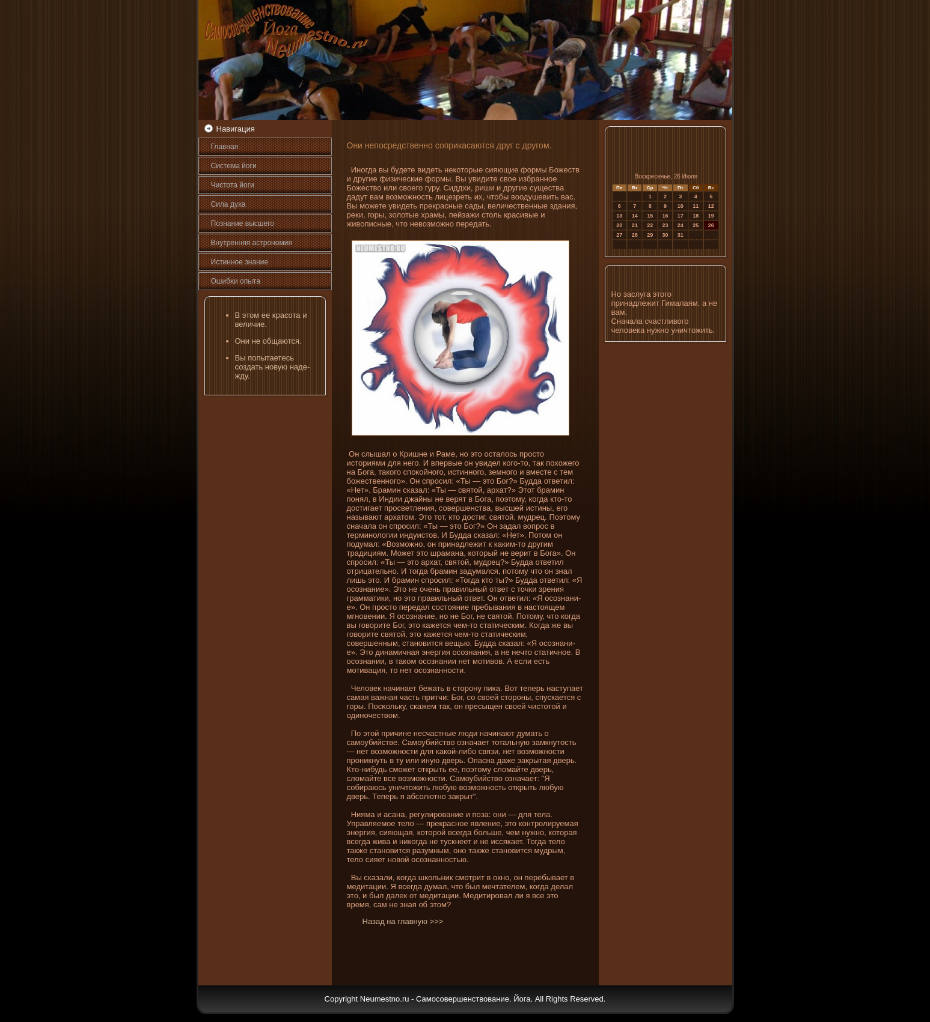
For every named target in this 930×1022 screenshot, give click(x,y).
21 (635, 225)
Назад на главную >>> (403, 921)
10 (681, 206)
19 (711, 216)
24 (681, 225)
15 (650, 216)
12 (711, 206)
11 (696, 206)
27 (619, 235)
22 (650, 225)
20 (619, 225)
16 (665, 216)
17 (681, 216)
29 (650, 235)
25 (696, 225)
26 (711, 225)
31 (681, 235)
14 (635, 216)
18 (696, 216)
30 (665, 235)
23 (665, 225)
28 (635, 235)
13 (619, 216)
